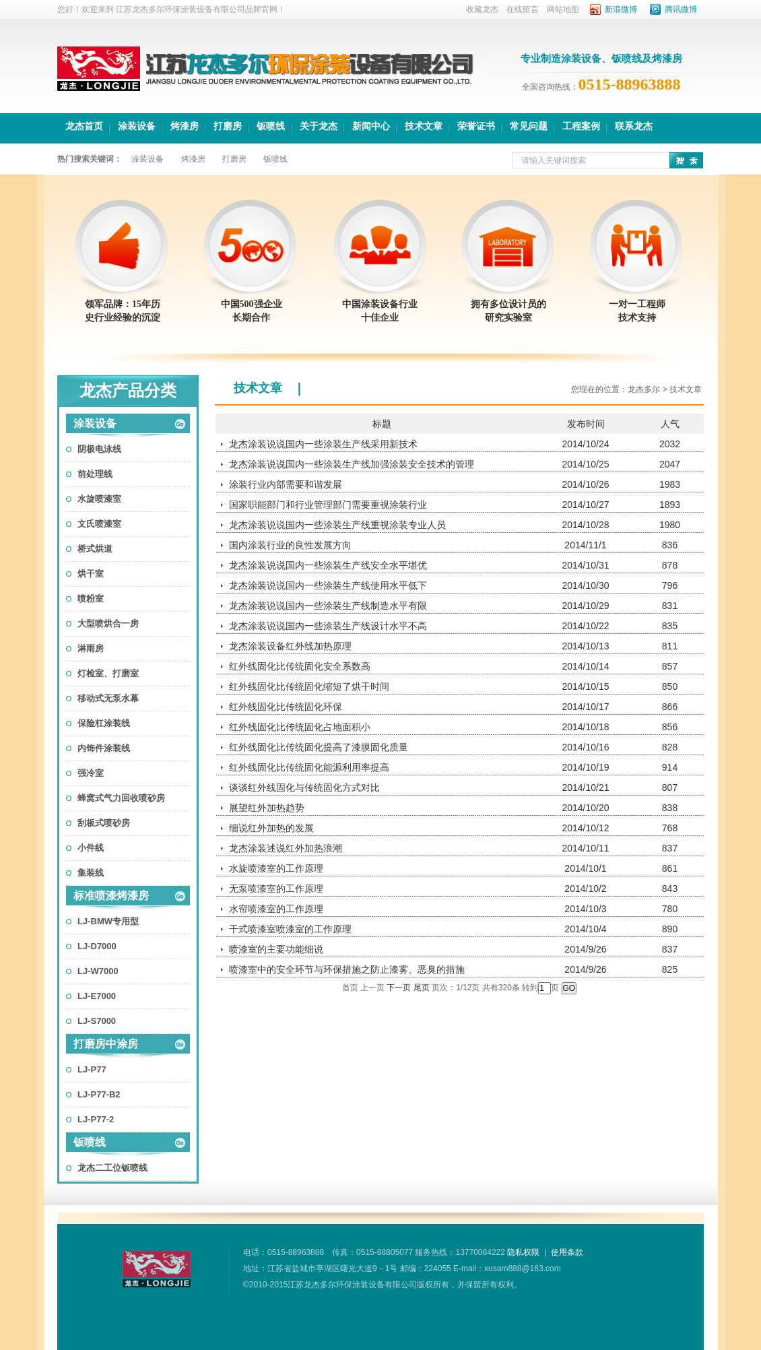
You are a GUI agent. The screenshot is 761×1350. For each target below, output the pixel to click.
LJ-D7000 (97, 946)
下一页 (399, 987)
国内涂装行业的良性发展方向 (290, 545)
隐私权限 (523, 1252)
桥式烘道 (94, 549)
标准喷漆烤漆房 (111, 895)
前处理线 (94, 474)
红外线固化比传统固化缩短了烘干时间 (309, 686)
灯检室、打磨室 (108, 673)
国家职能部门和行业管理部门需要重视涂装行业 (328, 504)
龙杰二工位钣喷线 (112, 1168)
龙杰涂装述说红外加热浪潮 (285, 848)
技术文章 (258, 388)
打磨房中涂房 (105, 1044)
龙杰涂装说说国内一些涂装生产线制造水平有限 (328, 605)
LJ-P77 (91, 1069)
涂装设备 (95, 423)
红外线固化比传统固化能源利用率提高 (309, 767)
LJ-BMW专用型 (108, 921)
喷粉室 (90, 598)
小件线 (90, 848)
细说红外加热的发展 (271, 828)
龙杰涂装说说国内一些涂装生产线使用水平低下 (328, 585)
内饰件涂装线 (103, 748)
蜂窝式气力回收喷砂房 (121, 798)
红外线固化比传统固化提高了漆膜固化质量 (318, 747)
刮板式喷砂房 (103, 823)
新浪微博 (621, 9)
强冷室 (90, 773)
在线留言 (522, 9)
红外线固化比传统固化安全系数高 (299, 666)
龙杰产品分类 (127, 390)
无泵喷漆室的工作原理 (276, 888)
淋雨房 (90, 648)
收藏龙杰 (482, 9)
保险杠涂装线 (103, 723)
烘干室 (90, 574)
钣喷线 (89, 1142)
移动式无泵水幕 (108, 698)
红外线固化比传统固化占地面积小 (299, 726)
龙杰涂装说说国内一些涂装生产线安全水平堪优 (328, 565)
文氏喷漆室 (99, 524)
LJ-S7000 (96, 1021)
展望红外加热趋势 (266, 807)
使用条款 (567, 1252)
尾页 (421, 987)
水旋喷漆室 (99, 499)
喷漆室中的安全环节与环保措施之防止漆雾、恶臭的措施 (347, 969)
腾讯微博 (681, 9)
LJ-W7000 (98, 971)
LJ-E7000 (96, 996)
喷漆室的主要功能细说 (276, 949)
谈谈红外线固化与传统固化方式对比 (304, 787)
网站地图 (563, 9)
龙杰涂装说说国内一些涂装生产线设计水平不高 (328, 625)
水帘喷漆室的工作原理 (276, 908)
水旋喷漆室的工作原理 (276, 868)
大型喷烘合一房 (108, 623)
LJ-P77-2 (95, 1119)
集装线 (90, 873)
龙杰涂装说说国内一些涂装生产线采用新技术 (323, 444)
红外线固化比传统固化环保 (285, 706)
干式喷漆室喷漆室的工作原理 (290, 929)
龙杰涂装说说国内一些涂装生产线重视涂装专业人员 (337, 524)
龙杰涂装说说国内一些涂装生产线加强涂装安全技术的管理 (351, 464)
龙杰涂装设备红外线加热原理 (290, 646)
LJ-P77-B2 (99, 1094)
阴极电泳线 (99, 449)
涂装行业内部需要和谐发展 (285, 484)
